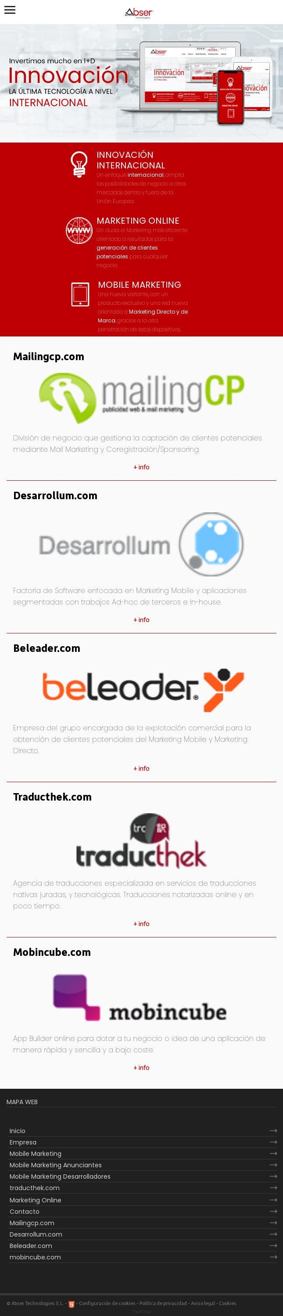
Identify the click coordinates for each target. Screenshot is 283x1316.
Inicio (17, 1130)
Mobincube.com (52, 952)
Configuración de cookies (107, 1303)
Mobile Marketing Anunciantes (56, 1165)
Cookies (227, 1303)
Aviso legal (203, 1303)
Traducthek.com (52, 797)
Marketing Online (35, 1200)
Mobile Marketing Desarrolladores (60, 1176)
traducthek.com (35, 1188)
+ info (141, 467)
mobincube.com (35, 1257)
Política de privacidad (163, 1303)
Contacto (24, 1211)
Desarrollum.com (55, 496)
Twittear (142, 1312)
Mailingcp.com (48, 357)
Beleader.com (46, 648)
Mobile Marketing (35, 1153)
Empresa (23, 1142)
